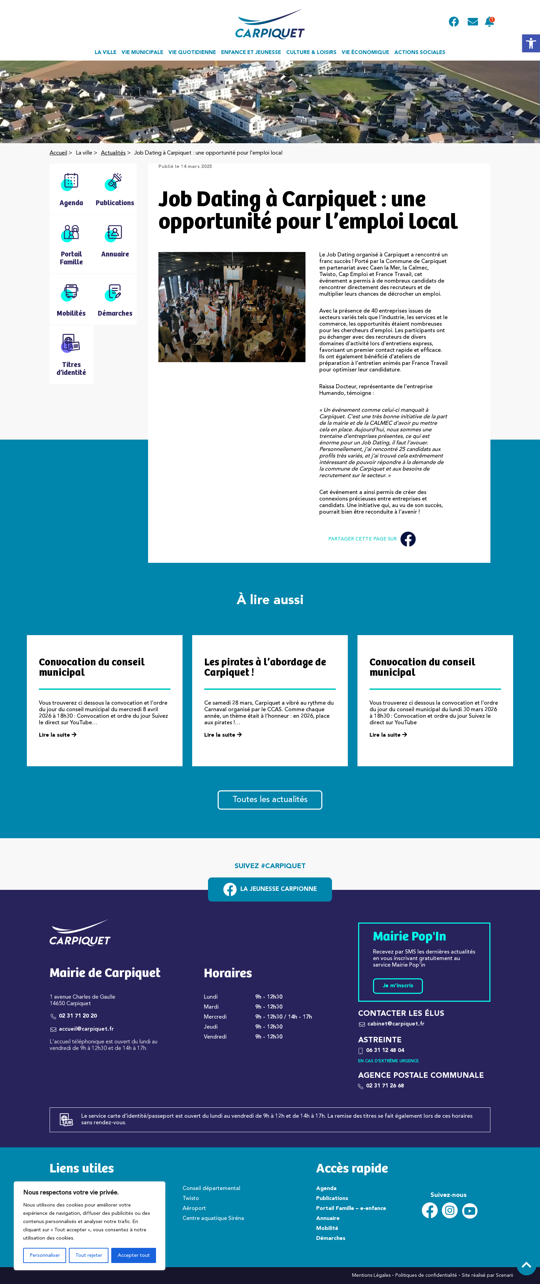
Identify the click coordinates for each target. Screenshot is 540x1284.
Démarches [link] (330, 1238)
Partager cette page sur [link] (372, 539)
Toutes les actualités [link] (270, 800)
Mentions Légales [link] (371, 1275)
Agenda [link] (326, 1188)
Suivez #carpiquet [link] (270, 866)
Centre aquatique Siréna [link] (213, 1218)
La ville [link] (105, 52)
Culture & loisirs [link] (311, 52)
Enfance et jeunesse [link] (251, 52)
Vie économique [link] (365, 52)
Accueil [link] (58, 153)
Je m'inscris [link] (398, 986)
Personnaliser (45, 1255)
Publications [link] (332, 1198)
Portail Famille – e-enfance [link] (351, 1208)
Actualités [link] (113, 153)
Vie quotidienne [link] (192, 52)
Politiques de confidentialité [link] (426, 1275)
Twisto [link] (191, 1198)
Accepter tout (134, 1255)
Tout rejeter (88, 1255)
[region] (89, 1225)
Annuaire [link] (328, 1218)
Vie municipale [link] (142, 52)
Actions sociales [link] (419, 52)
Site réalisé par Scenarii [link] (487, 1275)
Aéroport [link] (194, 1208)
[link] (531, 43)
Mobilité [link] (327, 1228)
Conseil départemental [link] (211, 1188)
